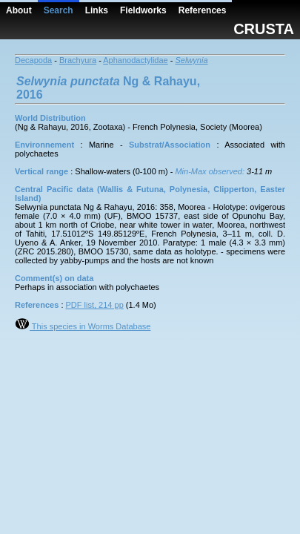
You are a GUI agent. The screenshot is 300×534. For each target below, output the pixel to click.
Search (58, 10)
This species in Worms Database (82, 326)
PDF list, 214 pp (95, 304)
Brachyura (77, 60)
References (203, 10)
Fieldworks (143, 10)
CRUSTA (263, 29)
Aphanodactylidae (135, 60)
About (19, 10)
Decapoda (33, 60)
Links (96, 10)
